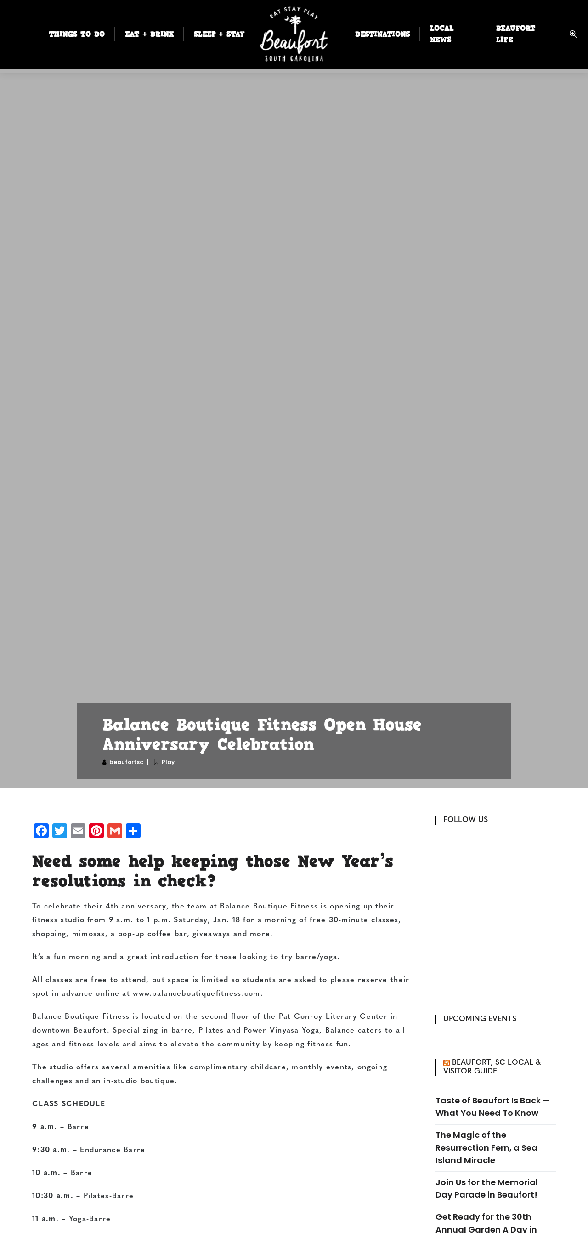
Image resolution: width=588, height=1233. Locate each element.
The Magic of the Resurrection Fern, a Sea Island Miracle (486, 1147)
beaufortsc (126, 762)
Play (168, 762)
